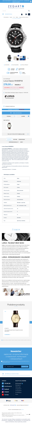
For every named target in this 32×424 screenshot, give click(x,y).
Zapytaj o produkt (24, 64)
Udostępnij (7, 64)
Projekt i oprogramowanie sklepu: (16, 409)
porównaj (9, 116)
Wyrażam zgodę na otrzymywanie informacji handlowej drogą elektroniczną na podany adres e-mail (15, 362)
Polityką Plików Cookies (9, 413)
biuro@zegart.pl (8, 386)
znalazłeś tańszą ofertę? (16, 134)
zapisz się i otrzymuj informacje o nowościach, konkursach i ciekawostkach (16, 356)
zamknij (28, 414)
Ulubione (25, 116)
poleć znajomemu (15, 64)
